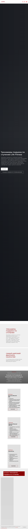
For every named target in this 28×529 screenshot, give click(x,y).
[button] (22, 1)
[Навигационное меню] (26, 1)
